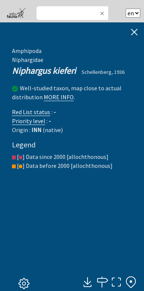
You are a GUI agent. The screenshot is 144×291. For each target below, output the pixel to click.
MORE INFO (59, 97)
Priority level (28, 121)
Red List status (31, 112)
